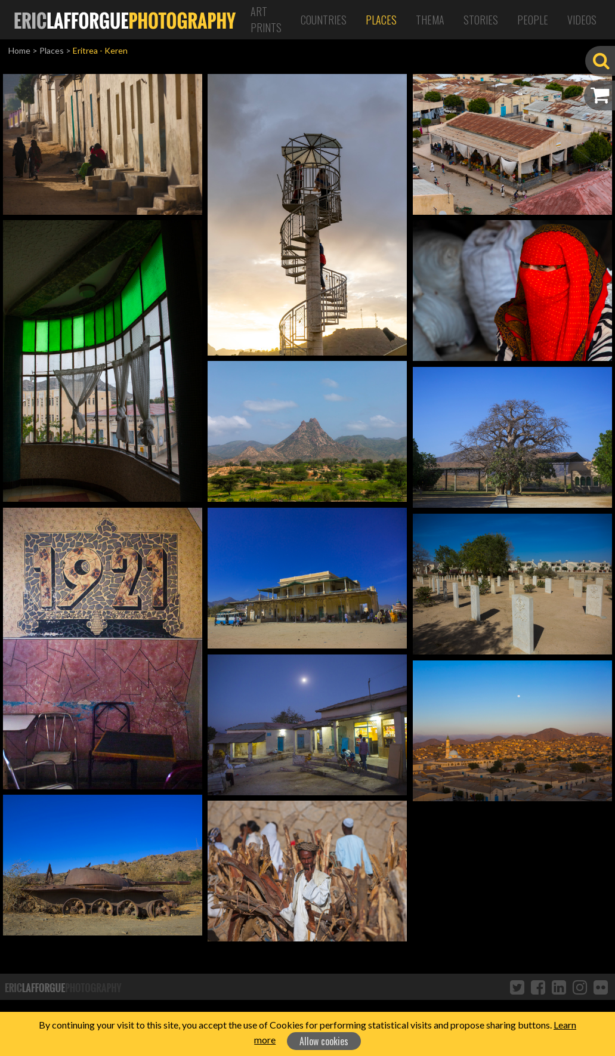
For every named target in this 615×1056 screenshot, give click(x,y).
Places (381, 19)
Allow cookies (323, 1041)
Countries (324, 19)
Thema (430, 19)
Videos (582, 19)
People (532, 19)
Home (19, 50)
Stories (480, 19)
